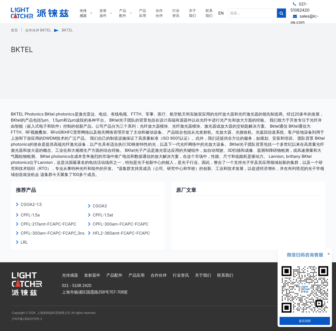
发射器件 (92, 275)
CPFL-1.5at (103, 214)
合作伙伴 (159, 275)
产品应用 (136, 275)
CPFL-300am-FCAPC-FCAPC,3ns (53, 233)
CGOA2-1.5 (31, 204)
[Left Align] (281, 13)
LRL (24, 242)
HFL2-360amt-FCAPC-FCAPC (121, 233)
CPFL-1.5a (30, 214)
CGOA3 (100, 205)
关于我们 (203, 275)
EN (221, 13)
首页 (14, 30)
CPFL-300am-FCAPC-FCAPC (121, 224)
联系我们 (225, 275)
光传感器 (70, 275)
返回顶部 (305, 321)
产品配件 (114, 275)
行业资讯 (181, 275)
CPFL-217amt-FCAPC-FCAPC (48, 224)
